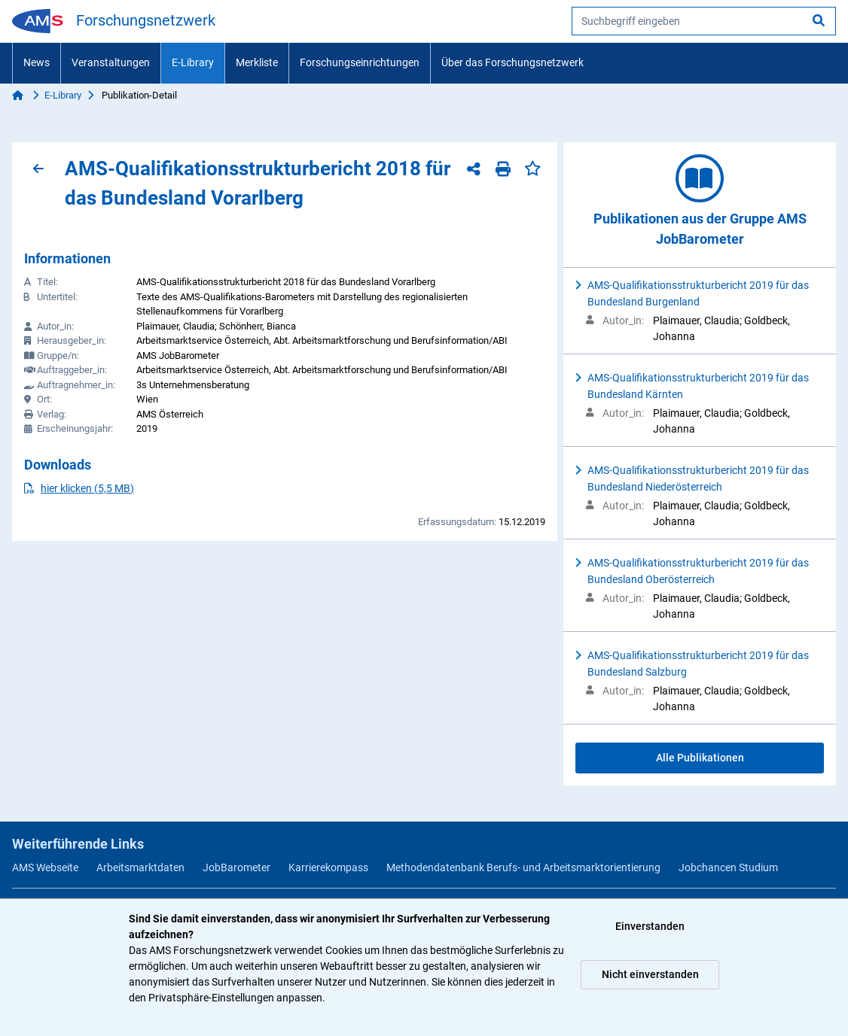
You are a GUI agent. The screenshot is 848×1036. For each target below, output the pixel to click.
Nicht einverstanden (650, 974)
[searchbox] (704, 21)
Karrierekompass (328, 867)
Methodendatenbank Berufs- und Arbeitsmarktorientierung (523, 867)
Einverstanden (650, 926)
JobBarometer (236, 867)
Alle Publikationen (700, 758)
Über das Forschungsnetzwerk (512, 62)
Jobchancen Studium (728, 867)
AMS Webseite (45, 867)
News (36, 62)
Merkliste (257, 62)
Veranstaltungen (111, 62)
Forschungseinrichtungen (359, 62)
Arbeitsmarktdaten (140, 867)
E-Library (193, 62)
